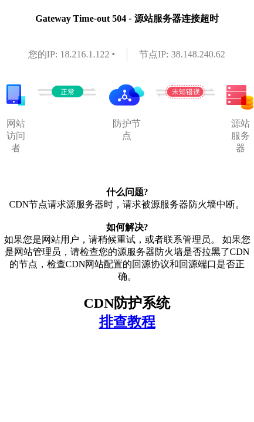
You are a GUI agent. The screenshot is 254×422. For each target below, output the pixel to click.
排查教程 (127, 321)
